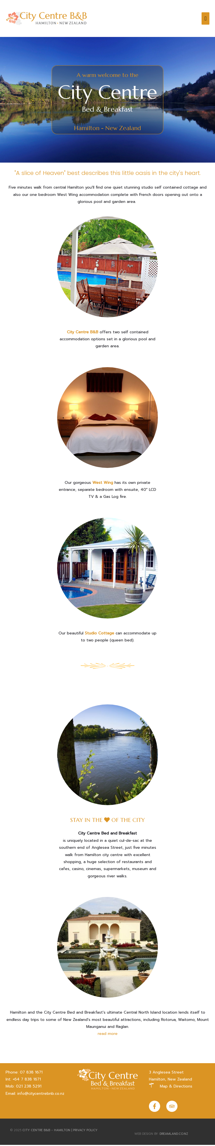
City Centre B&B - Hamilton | (47, 1131)
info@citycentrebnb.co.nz (40, 1095)
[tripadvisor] (172, 1107)
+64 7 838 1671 (27, 1080)
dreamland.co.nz (174, 1135)
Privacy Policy (85, 1131)
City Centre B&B (82, 333)
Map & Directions (176, 1088)
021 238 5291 (28, 1088)
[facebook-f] (157, 1107)
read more (108, 1035)
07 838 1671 (31, 1073)
